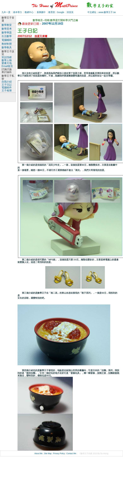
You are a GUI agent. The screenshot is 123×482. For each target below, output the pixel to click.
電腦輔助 (7, 40)
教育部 (51, 12)
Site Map (47, 453)
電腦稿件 (7, 87)
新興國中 (41, 12)
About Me (38, 453)
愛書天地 (7, 63)
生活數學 (7, 36)
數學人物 (7, 60)
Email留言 (7, 66)
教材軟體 (7, 43)
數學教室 (7, 25)
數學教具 (7, 47)
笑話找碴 (7, 57)
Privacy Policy (59, 453)
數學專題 (7, 32)
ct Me (74, 453)
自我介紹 (7, 81)
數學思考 (7, 28)
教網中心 (29, 12)
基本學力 (17, 12)
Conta (68, 453)
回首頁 (69, 12)
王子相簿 (7, 90)
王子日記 (7, 84)
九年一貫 (6, 12)
